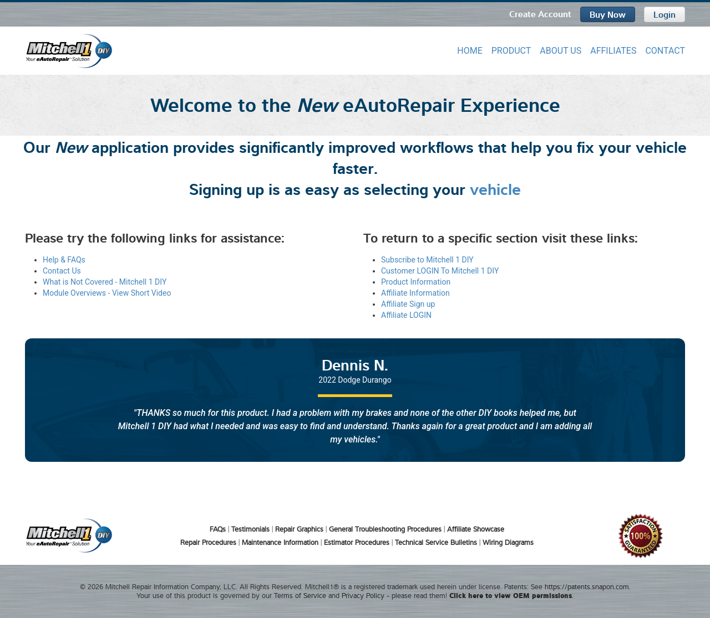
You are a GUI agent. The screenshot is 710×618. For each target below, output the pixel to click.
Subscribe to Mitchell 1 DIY (427, 259)
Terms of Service (300, 595)
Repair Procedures (208, 542)
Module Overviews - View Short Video (107, 293)
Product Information (415, 281)
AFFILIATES (613, 50)
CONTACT (665, 50)
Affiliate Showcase (475, 529)
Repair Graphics (299, 529)
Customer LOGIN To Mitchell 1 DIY (440, 270)
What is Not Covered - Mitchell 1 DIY (104, 281)
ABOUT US (560, 50)
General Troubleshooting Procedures (385, 529)
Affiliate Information (415, 293)
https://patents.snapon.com (587, 586)
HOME (469, 50)
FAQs (218, 529)
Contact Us (62, 270)
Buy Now (608, 14)
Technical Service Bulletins (436, 542)
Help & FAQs (64, 259)
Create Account (540, 13)
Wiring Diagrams (508, 542)
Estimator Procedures (356, 542)
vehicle (495, 188)
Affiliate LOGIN (406, 315)
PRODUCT (511, 50)
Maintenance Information (280, 542)
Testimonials (250, 529)
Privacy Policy (363, 595)
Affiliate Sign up (408, 304)
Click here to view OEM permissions (510, 595)
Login (664, 14)
